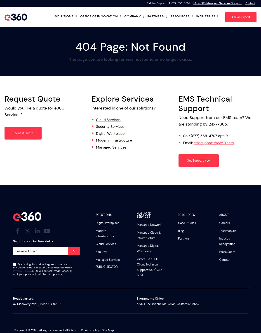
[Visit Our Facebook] (17, 230)
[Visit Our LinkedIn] (37, 230)
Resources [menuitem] (186, 215)
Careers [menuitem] (224, 223)
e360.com (71, 330)
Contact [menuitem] (224, 260)
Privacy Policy (21, 271)
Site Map (108, 330)
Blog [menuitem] (181, 231)
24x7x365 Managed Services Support (216, 3)
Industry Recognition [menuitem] (227, 241)
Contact (250, 3)
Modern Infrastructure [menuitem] (105, 233)
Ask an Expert (241, 17)
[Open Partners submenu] (166, 16)
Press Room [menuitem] (227, 252)
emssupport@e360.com (214, 142)
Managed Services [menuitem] (108, 260)
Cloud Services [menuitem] (106, 244)
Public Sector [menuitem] (106, 267)
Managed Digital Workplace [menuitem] (148, 248)
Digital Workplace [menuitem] (107, 223)
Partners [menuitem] (183, 238)
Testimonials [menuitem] (227, 231)
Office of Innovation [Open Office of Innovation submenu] (99, 17)
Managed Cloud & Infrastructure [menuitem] (149, 235)
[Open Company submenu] (143, 16)
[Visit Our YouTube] (47, 230)
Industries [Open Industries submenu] (207, 17)
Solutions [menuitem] (103, 215)
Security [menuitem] (101, 252)
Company (132, 16)
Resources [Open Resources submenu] (181, 17)
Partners (155, 16)
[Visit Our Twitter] (27, 230)
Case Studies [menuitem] (187, 223)
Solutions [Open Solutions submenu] (66, 17)
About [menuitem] (224, 215)
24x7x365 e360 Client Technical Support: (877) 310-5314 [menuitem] (150, 267)
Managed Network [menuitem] (149, 225)
